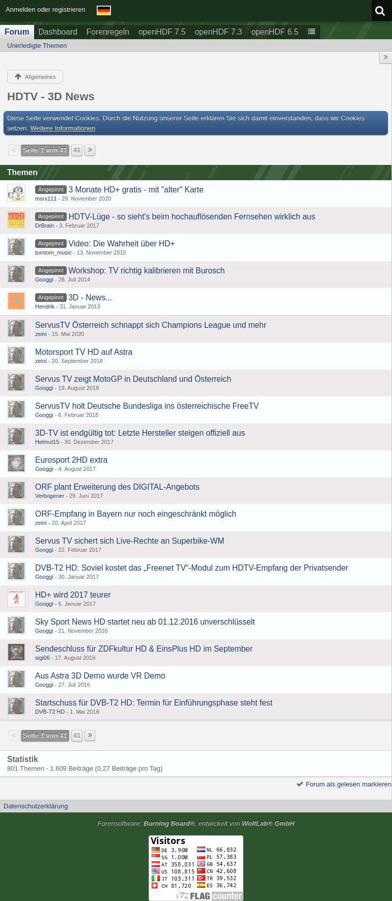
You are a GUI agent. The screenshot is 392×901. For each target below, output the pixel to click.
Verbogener (49, 496)
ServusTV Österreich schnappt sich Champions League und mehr (150, 325)
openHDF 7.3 (218, 31)
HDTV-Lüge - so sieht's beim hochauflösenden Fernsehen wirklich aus (191, 216)
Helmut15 (47, 442)
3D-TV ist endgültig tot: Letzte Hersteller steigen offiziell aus (140, 433)
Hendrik (44, 306)
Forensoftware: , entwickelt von (196, 823)
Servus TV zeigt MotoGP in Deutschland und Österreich (133, 379)
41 (76, 150)
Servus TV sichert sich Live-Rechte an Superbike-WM (130, 541)
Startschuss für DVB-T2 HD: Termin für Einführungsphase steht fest (153, 702)
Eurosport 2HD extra (71, 460)
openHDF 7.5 (162, 31)
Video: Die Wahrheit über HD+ (121, 243)
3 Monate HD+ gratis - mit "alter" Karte (135, 189)
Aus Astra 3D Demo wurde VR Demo (100, 675)
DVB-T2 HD (50, 712)
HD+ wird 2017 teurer (73, 594)
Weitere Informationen (63, 128)
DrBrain (44, 225)
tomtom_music (53, 252)
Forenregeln (108, 31)
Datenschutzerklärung (36, 806)
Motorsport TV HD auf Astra (83, 352)
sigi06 (42, 658)
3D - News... (90, 297)
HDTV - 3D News (51, 96)
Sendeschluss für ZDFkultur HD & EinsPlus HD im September (144, 648)
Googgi (44, 279)
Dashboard (58, 31)
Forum (17, 31)
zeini (41, 334)
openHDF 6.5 (274, 31)
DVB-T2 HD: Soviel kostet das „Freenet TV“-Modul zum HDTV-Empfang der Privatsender (191, 568)
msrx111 (46, 198)
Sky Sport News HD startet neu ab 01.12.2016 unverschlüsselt (145, 621)
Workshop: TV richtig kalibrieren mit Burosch (146, 270)
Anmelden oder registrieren (46, 9)
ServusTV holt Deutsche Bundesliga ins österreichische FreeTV (147, 406)
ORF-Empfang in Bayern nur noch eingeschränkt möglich (135, 514)
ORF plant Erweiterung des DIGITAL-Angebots (117, 487)
